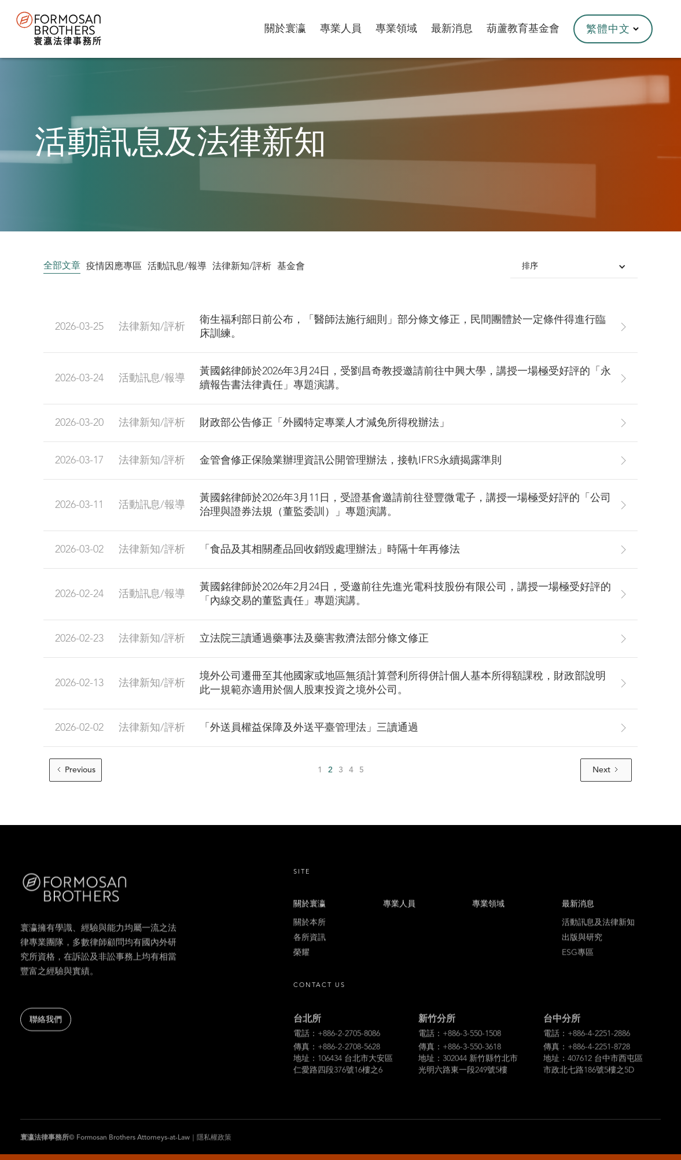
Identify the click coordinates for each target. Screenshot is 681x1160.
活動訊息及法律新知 (598, 937)
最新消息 (578, 919)
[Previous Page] (75, 770)
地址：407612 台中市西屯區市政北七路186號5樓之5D (593, 1112)
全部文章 (61, 266)
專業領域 (488, 919)
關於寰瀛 (309, 919)
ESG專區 (578, 967)
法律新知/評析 (241, 266)
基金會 (291, 266)
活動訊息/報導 (177, 266)
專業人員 (399, 919)
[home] (74, 29)
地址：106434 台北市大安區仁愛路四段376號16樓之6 (343, 1112)
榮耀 (301, 967)
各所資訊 (309, 952)
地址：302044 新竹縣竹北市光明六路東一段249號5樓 (468, 1112)
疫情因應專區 (114, 266)
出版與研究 (582, 952)
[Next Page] (606, 770)
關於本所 (309, 937)
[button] (613, 28)
